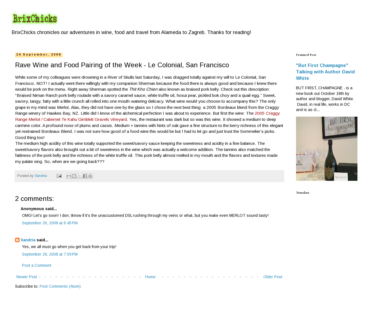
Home (150, 277)
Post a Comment (36, 265)
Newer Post (26, 277)
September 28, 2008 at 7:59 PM (50, 254)
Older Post (272, 277)
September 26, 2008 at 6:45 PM (50, 223)
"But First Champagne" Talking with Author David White (325, 72)
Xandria (28, 240)
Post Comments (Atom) (60, 286)
